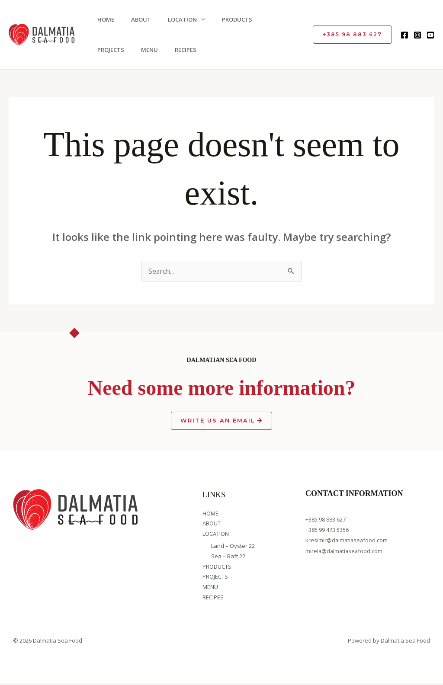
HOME (104, 19)
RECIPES (139, 50)
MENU (104, 50)
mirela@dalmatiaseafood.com (345, 551)
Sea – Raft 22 (228, 557)
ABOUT (138, 19)
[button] (352, 35)
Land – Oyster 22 (233, 547)
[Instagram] (417, 35)
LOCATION (178, 19)
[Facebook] (404, 35)
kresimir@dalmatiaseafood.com (347, 540)
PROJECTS (277, 19)
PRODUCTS (233, 19)
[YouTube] (430, 35)
